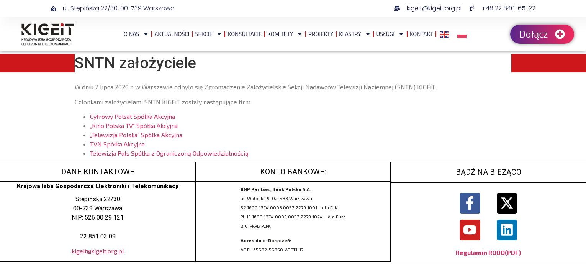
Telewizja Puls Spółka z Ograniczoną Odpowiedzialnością (169, 153)
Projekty (320, 34)
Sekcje (208, 34)
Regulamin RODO (480, 252)
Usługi (390, 34)
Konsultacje (245, 34)
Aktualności (171, 34)
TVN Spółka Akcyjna (117, 144)
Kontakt (421, 34)
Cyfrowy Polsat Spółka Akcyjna (132, 116)
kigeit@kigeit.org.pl (98, 251)
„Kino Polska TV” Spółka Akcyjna (134, 125)
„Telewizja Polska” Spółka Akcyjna (136, 134)
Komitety (285, 34)
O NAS (136, 34)
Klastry (355, 34)
